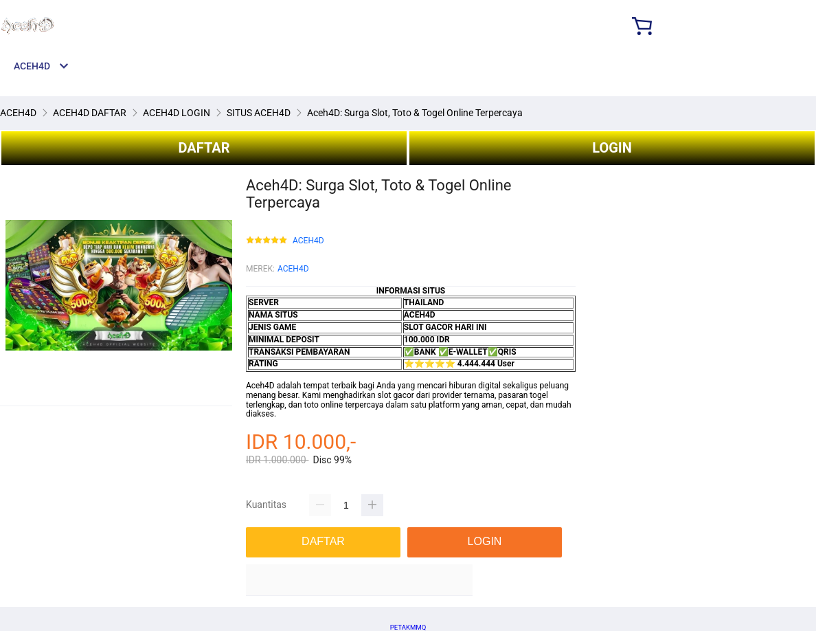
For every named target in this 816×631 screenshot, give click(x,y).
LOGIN (612, 148)
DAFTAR (203, 148)
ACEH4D (308, 240)
